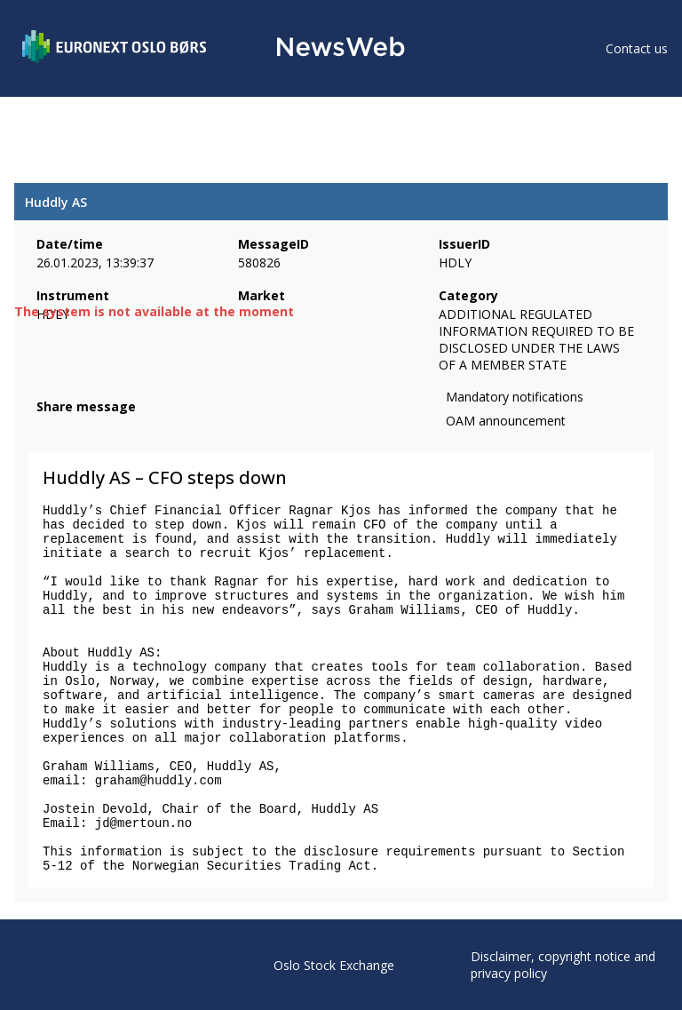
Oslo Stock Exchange (334, 965)
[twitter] (74, 428)
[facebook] (47, 428)
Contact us (637, 48)
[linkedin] (107, 428)
